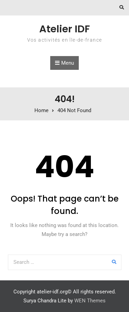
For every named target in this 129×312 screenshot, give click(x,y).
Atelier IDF (64, 29)
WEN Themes (90, 301)
